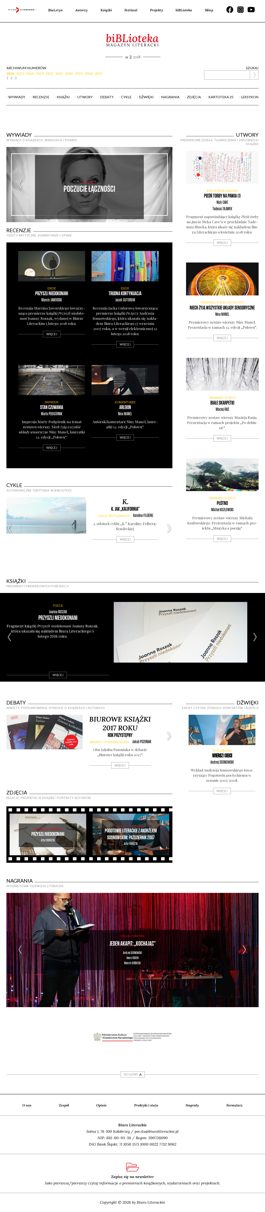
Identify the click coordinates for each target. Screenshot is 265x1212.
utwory (85, 97)
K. (125, 501)
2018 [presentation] (89, 73)
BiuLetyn (55, 10)
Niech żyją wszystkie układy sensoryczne (222, 308)
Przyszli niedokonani (51, 293)
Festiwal (130, 10)
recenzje (41, 97)
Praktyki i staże (146, 1105)
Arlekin (125, 407)
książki (63, 97)
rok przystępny (120, 735)
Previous (20, 184)
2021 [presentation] (59, 73)
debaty (107, 97)
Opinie (101, 1105)
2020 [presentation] (69, 73)
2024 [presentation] (30, 73)
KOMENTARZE (125, 402)
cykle (126, 97)
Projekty (156, 10)
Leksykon (250, 97)
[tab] (11, 73)
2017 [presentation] (98, 73)
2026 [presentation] (10, 73)
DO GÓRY (131, 1074)
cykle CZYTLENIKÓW (114, 516)
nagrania (170, 97)
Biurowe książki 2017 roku (120, 723)
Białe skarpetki (222, 403)
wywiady (16, 97)
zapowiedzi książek (222, 191)
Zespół (64, 1105)
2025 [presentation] (20, 73)
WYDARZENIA (222, 751)
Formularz (234, 1105)
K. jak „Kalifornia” (125, 509)
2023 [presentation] (40, 73)
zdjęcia (194, 97)
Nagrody (192, 1105)
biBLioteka (184, 10)
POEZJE (58, 605)
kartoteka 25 (220, 97)
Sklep (209, 10)
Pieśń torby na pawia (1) (222, 196)
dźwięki (146, 97)
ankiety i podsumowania (109, 742)
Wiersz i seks (222, 756)
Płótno (222, 503)
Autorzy (81, 10)
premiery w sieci (222, 398)
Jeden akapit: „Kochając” (132, 944)
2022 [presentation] (49, 73)
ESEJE (51, 288)
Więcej (51, 334)
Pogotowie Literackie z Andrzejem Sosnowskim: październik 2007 (131, 834)
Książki (106, 10)
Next (158, 184)
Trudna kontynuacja (125, 293)
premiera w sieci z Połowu (222, 302)
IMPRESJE (52, 402)
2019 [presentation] (79, 73)
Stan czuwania (51, 407)
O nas (26, 1105)
